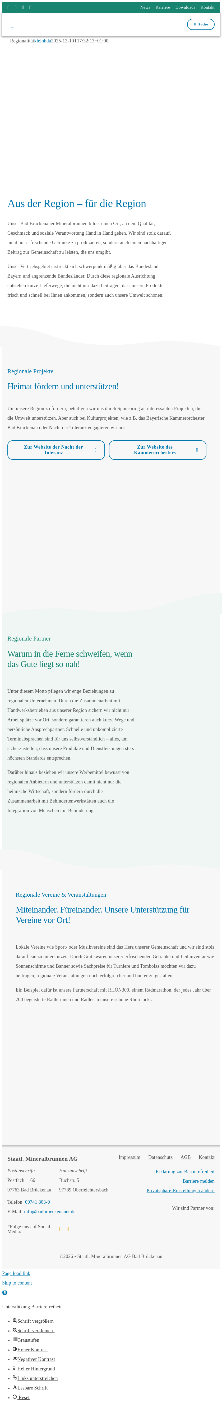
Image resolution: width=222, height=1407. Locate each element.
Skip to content (17, 1283)
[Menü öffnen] (33, 24)
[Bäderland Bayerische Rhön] (182, 1218)
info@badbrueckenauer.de (50, 1211)
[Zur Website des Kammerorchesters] (157, 450)
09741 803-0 (37, 1202)
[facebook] (8, 7)
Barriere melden (199, 1181)
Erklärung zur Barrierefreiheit (185, 1171)
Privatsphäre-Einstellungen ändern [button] (181, 1190)
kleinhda (42, 40)
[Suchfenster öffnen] (201, 24)
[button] (4, 1292)
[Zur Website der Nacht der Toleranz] (56, 450)
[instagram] (16, 7)
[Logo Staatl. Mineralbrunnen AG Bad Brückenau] (110, 17)
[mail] (23, 7)
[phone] (30, 7)
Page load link (16, 1273)
